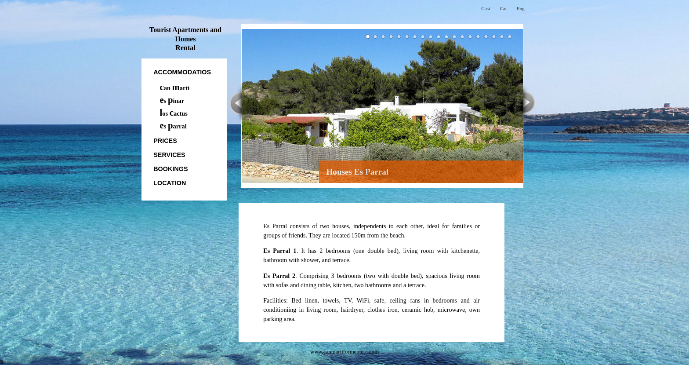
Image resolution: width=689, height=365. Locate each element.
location (169, 182)
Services (169, 154)
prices (165, 140)
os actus (174, 113)
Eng (521, 8)
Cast (485, 8)
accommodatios (182, 72)
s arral (173, 126)
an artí (175, 87)
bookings (170, 168)
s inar (172, 100)
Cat (503, 8)
